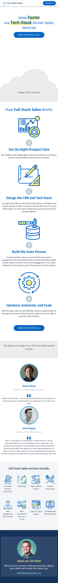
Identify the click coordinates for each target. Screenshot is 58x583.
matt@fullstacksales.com (29, 573)
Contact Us (49, 3)
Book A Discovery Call (29, 35)
